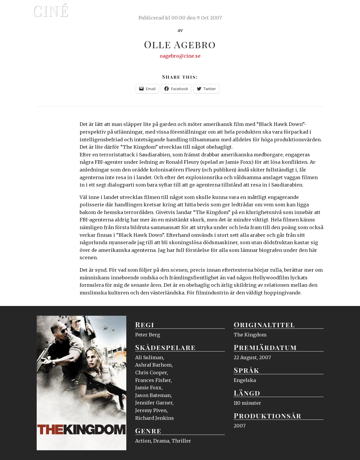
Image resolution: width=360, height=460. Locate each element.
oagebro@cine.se (180, 56)
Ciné (50, 10)
